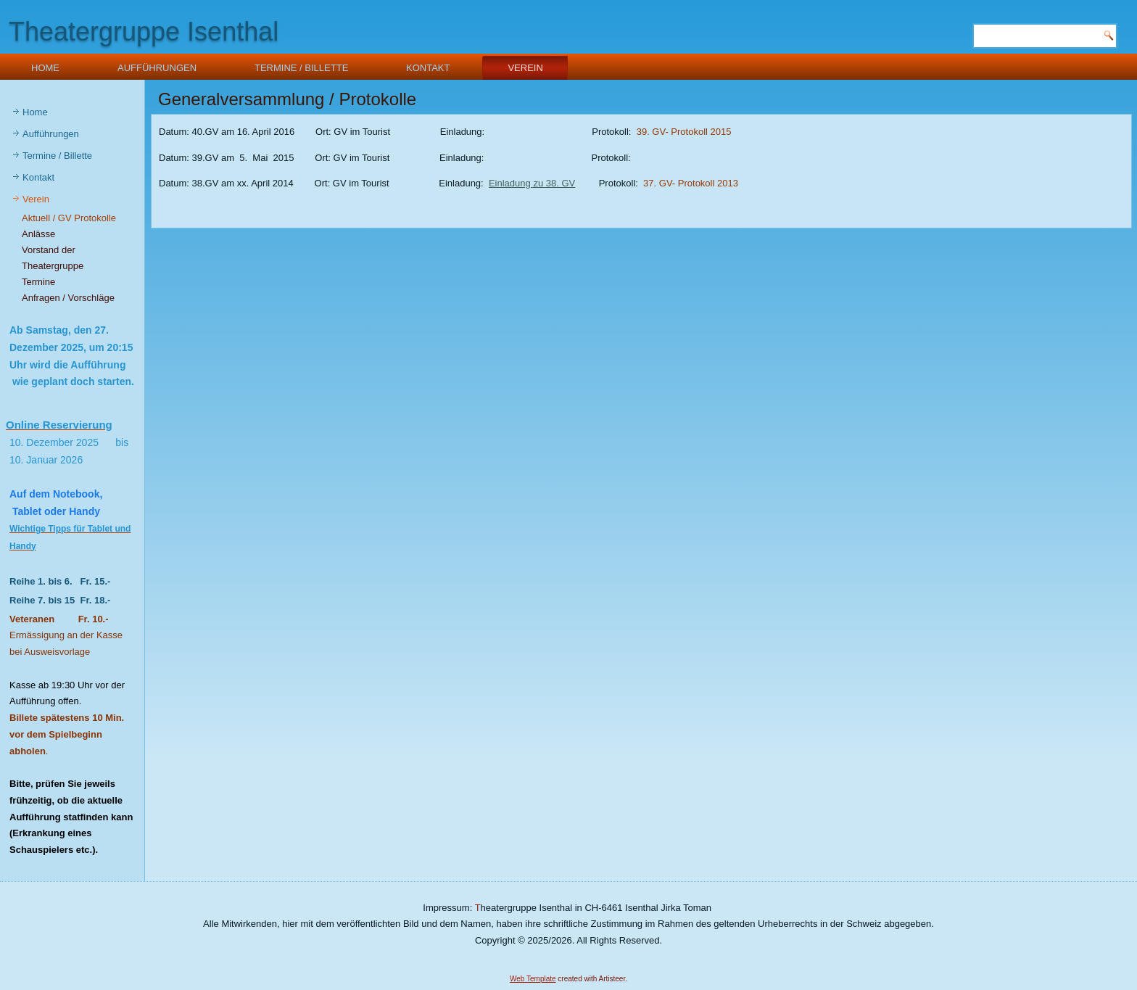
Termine (38, 281)
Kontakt (428, 67)
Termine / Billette (301, 67)
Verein (525, 67)
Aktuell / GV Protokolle (69, 218)
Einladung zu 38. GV (532, 183)
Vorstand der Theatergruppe (52, 257)
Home (45, 67)
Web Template (533, 979)
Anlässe (38, 233)
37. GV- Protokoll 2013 (690, 183)
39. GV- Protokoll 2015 (684, 131)
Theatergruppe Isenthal (143, 31)
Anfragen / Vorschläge (68, 297)
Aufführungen (157, 67)
